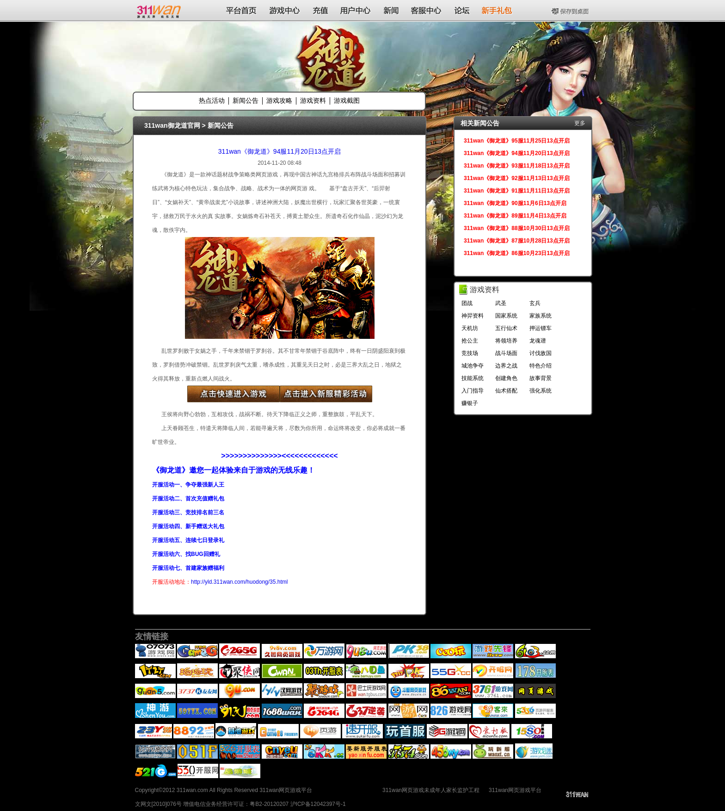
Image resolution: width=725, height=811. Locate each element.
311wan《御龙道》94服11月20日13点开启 (279, 151)
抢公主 (469, 340)
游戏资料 (313, 100)
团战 (467, 303)
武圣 (500, 303)
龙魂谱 (537, 340)
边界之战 (506, 365)
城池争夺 (472, 365)
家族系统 (540, 315)
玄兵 (535, 303)
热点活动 (212, 100)
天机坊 (469, 328)
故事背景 (540, 378)
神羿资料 (472, 315)
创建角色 (506, 378)
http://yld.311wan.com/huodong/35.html (239, 582)
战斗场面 (506, 353)
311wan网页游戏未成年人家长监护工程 (430, 790)
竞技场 (469, 353)
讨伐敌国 (540, 353)
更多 (579, 123)
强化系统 (540, 390)
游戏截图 (347, 100)
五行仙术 (506, 328)
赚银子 (469, 403)
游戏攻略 (279, 100)
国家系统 (506, 315)
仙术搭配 (506, 390)
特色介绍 (540, 365)
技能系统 (472, 378)
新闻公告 (245, 100)
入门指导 (472, 390)
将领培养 (506, 340)
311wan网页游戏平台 (515, 790)
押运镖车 (540, 328)
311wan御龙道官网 (172, 125)
